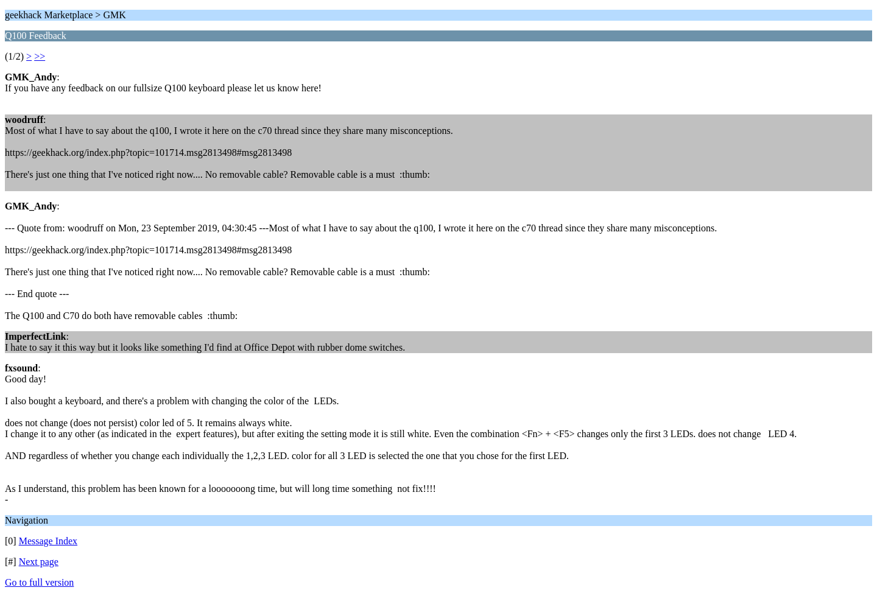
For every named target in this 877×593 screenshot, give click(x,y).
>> (39, 56)
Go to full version (39, 582)
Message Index (48, 541)
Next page (38, 561)
